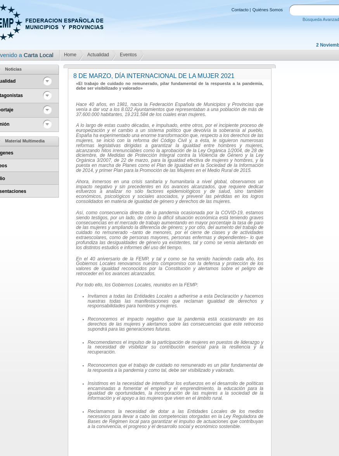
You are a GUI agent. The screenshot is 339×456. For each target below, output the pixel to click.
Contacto (240, 9)
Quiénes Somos (268, 9)
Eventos (128, 54)
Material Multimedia (25, 141)
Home (70, 54)
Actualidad (98, 54)
